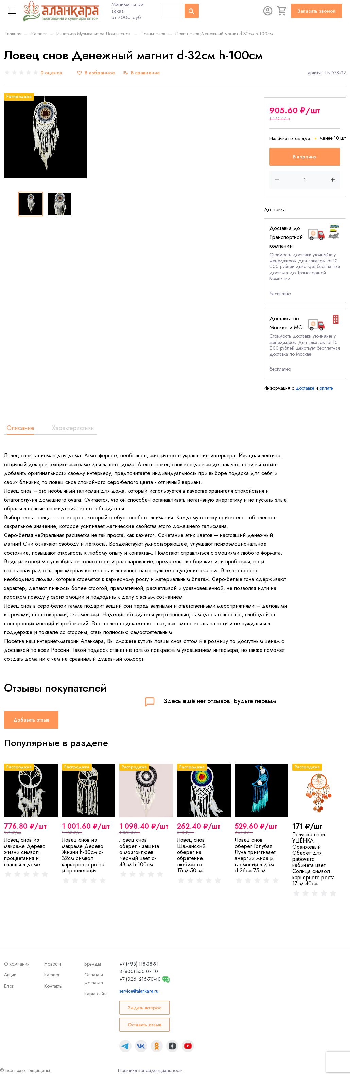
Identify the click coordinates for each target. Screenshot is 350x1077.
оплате (326, 388)
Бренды (92, 963)
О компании (17, 963)
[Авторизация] (267, 10)
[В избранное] (96, 73)
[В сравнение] (141, 73)
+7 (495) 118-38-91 (139, 963)
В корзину (304, 156)
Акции (10, 974)
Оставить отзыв (144, 1024)
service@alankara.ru (138, 991)
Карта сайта (96, 993)
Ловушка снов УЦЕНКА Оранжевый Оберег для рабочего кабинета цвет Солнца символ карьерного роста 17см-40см (313, 859)
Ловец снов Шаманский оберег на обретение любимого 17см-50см (191, 855)
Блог (8, 986)
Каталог (51, 974)
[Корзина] (282, 10)
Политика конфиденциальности (150, 1070)
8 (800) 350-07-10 (138, 971)
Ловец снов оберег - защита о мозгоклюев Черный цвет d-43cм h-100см (139, 852)
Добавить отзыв (31, 719)
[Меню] (12, 10)
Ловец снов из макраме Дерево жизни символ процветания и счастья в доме (25, 852)
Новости (52, 963)
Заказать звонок (316, 10)
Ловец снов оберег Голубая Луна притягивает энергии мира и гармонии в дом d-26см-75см (255, 855)
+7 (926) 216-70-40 (140, 979)
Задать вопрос (144, 1007)
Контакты (53, 986)
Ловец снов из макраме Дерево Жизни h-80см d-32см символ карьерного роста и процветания (83, 855)
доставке (305, 388)
